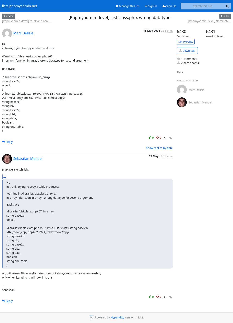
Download (187, 51)
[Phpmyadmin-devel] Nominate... (209, 21)
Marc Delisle (23, 33)
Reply (7, 142)
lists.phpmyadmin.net (19, 6)
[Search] (227, 6)
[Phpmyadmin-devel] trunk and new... (26, 21)
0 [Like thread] (151, 137)
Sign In (151, 6)
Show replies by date (159, 148)
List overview (185, 41)
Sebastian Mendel (28, 158)
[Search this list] (202, 6)
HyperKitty (117, 317)
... (4, 176)
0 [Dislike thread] (158, 137)
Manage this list (128, 6)
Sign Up (170, 6)
